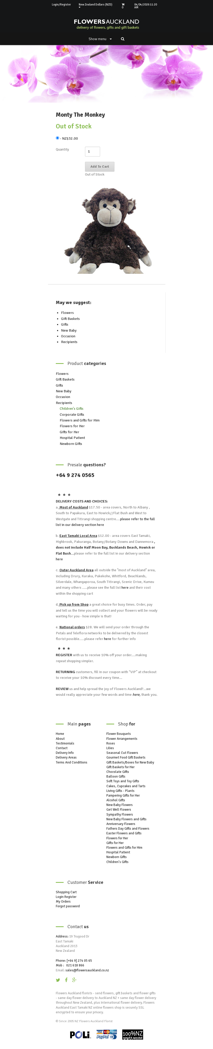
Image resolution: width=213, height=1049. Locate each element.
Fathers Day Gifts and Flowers (127, 829)
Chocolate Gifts (117, 772)
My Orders (63, 901)
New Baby (69, 330)
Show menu (100, 39)
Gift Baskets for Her (120, 767)
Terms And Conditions (71, 762)
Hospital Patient (72, 438)
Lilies (110, 748)
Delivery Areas (66, 757)
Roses (110, 743)
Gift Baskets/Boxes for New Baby (130, 762)
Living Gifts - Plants (120, 791)
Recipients (69, 342)
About (60, 739)
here (100, 525)
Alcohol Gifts (115, 800)
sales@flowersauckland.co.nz (87, 970)
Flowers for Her (72, 426)
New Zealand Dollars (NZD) (95, 6)
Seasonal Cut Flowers (122, 753)
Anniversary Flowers (120, 824)
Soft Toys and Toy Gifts (122, 781)
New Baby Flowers (119, 805)
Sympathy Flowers (119, 814)
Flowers (67, 313)
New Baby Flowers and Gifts (126, 819)
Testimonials (65, 743)
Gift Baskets (70, 318)
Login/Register (61, 4)
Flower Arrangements (121, 739)
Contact (62, 748)
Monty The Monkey (80, 115)
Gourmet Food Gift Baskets (125, 757)
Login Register (66, 897)
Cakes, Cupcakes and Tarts (125, 786)
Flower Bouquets (118, 734)
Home (60, 734)
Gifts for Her (69, 432)
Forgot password (68, 906)
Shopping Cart (66, 892)
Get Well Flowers (118, 810)
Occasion (68, 336)
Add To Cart (99, 167)
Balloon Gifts (115, 776)
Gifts (64, 324)
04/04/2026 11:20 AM (145, 6)
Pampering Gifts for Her (123, 795)
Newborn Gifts (71, 444)
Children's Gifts (71, 408)
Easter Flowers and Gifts (124, 833)
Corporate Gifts (72, 414)
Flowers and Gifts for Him (80, 420)
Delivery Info (65, 753)
